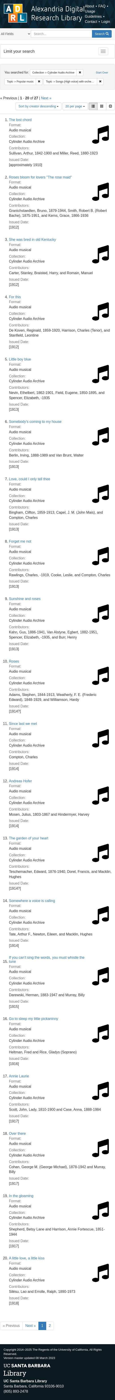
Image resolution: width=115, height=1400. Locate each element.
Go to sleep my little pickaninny (33, 1019)
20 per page (75, 106)
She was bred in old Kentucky (32, 239)
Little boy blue (20, 359)
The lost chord (20, 120)
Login (105, 22)
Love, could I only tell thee (29, 479)
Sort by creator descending (39, 106)
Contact (91, 22)
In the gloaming (21, 1196)
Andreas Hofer (20, 781)
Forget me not (20, 541)
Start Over (102, 72)
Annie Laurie (19, 1076)
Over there (17, 1133)
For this (15, 297)
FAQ (101, 6)
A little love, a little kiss (26, 1258)
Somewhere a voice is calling (32, 901)
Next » (46, 98)
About (89, 6)
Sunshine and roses (24, 599)
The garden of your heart (28, 838)
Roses (14, 661)
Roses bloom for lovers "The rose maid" (40, 177)
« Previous (11, 1326)
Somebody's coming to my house (35, 422)
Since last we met (23, 724)
